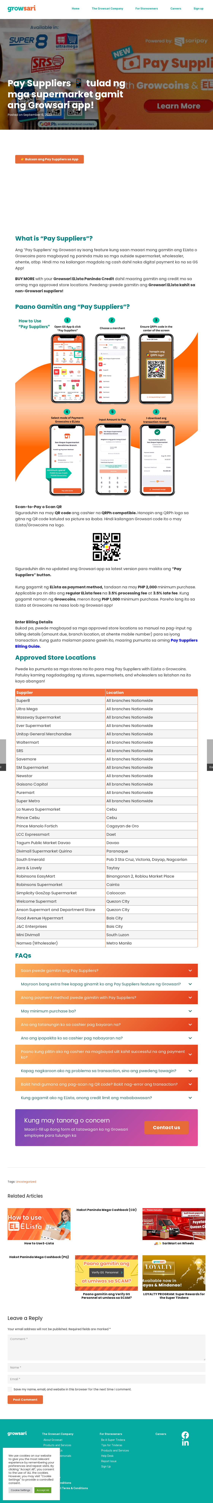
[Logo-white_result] (20, 1434)
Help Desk (107, 1455)
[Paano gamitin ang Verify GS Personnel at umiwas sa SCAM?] (106, 1273)
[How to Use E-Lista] (39, 1224)
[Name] (106, 1367)
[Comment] (106, 1347)
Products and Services (57, 1445)
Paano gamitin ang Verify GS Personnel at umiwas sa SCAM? (107, 1296)
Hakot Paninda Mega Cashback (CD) (107, 1210)
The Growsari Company (57, 1433)
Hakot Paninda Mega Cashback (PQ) (39, 1257)
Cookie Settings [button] (20, 1490)
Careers (160, 1433)
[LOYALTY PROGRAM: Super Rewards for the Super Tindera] (174, 1273)
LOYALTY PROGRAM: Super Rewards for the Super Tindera (174, 1296)
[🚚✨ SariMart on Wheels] (174, 1224)
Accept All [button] (43, 1490)
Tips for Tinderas (111, 1445)
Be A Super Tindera (113, 1439)
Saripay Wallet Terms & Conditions (65, 1488)
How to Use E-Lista (39, 1243)
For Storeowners (111, 1433)
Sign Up (106, 1466)
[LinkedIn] (185, 1443)
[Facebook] (185, 1435)
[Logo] (22, 8)
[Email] (106, 1379)
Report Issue (108, 1461)
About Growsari (53, 1439)
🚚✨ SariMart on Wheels (174, 1243)
